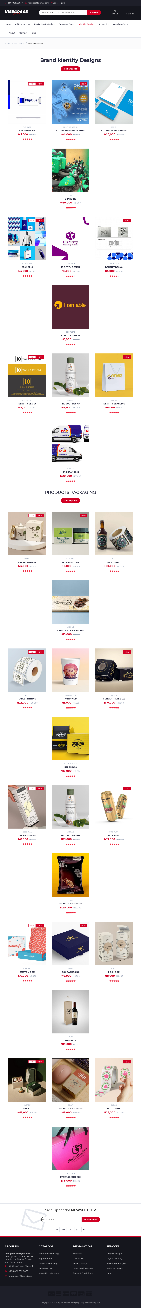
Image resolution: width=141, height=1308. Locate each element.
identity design (114, 267)
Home (8, 24)
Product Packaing (48, 1263)
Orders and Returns (83, 1268)
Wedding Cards (120, 24)
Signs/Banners (46, 1258)
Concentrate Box (114, 699)
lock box (114, 972)
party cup (70, 699)
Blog (33, 33)
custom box (27, 972)
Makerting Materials (49, 1273)
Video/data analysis (116, 1263)
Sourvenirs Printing (49, 1253)
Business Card (46, 1268)
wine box (70, 1040)
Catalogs (19, 43)
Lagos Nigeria (58, 3)
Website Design (115, 1268)
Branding (70, 199)
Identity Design (86, 24)
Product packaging (71, 1108)
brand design (27, 130)
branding (27, 267)
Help (109, 1273)
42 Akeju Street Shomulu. (19, 1266)
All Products (22, 24)
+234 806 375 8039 (16, 1271)
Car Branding (70, 472)
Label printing (27, 699)
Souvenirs (103, 24)
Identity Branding (114, 404)
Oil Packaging (27, 835)
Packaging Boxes (70, 1177)
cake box (27, 1108)
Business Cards (66, 24)
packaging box (70, 562)
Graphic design (114, 1253)
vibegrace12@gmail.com (37, 3)
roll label (113, 1108)
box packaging (70, 972)
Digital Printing (114, 1258)
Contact (23, 33)
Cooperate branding (114, 130)
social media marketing (70, 130)
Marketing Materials (44, 24)
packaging (114, 835)
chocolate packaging (70, 630)
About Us (77, 1253)
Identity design (70, 267)
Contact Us (78, 1258)
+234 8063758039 (14, 3)
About (12, 33)
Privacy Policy (80, 1263)
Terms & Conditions (83, 1273)
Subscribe (90, 1219)
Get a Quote (70, 69)
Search (94, 12)
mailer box (70, 767)
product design (70, 404)
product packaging (71, 903)
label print (114, 562)
